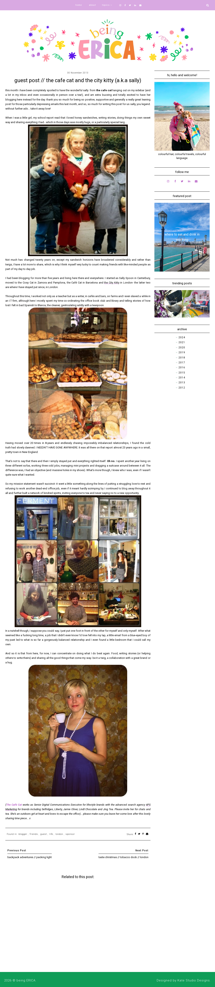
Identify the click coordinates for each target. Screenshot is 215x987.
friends (34, 834)
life (51, 834)
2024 (182, 337)
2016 (182, 367)
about (92, 5)
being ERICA (25, 980)
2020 (182, 347)
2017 (182, 362)
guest (43, 834)
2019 (182, 352)
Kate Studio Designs (193, 980)
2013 (182, 382)
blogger (23, 834)
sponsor (70, 834)
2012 (182, 387)
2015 (182, 372)
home (78, 5)
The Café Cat (14, 804)
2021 (182, 342)
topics (106, 5)
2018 (182, 357)
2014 (182, 377)
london (59, 834)
